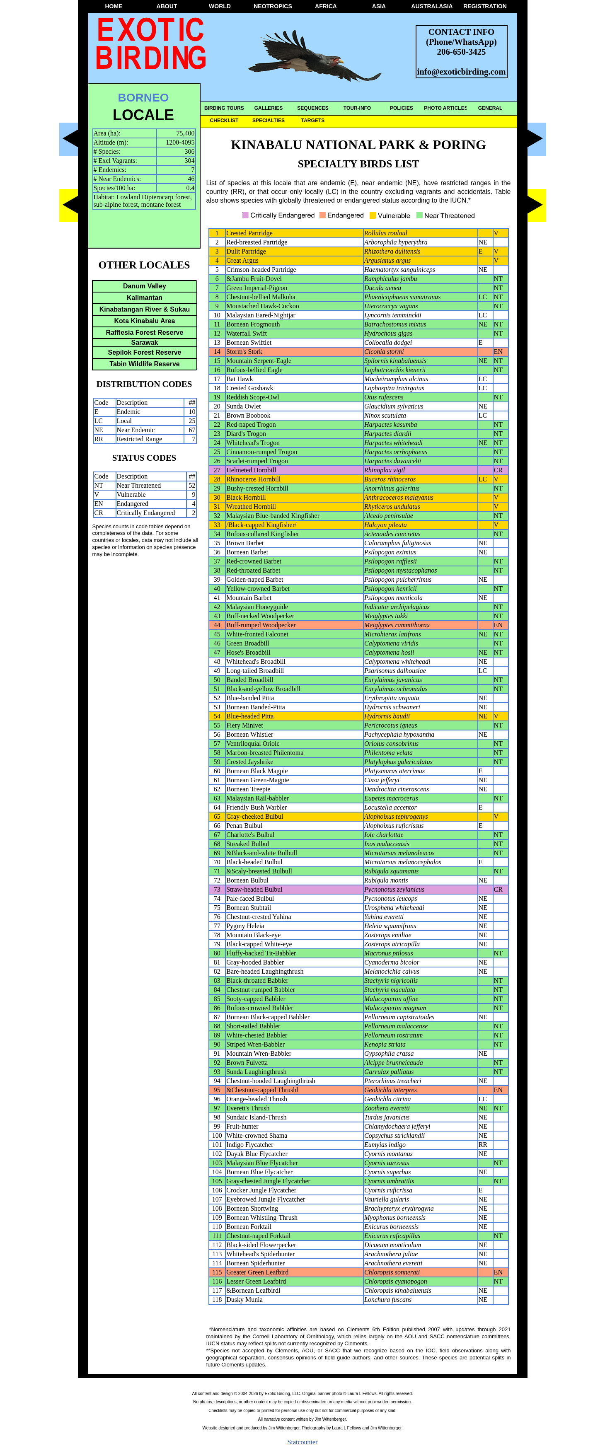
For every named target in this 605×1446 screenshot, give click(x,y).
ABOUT (167, 6)
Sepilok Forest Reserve (145, 352)
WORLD (220, 6)
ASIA (379, 6)
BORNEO (143, 97)
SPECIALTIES (268, 120)
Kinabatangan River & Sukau (144, 309)
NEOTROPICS (273, 6)
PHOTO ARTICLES (445, 108)
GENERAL (490, 108)
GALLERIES (268, 108)
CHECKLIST (224, 120)
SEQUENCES (312, 108)
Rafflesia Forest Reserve (145, 332)
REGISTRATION (485, 6)
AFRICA (326, 6)
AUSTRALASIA (432, 6)
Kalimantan (144, 297)
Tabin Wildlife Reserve (144, 364)
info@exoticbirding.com (461, 71)
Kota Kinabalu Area (144, 320)
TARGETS (312, 120)
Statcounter (303, 1442)
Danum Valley (144, 286)
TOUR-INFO (357, 108)
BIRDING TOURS (224, 108)
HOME (114, 6)
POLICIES (401, 108)
